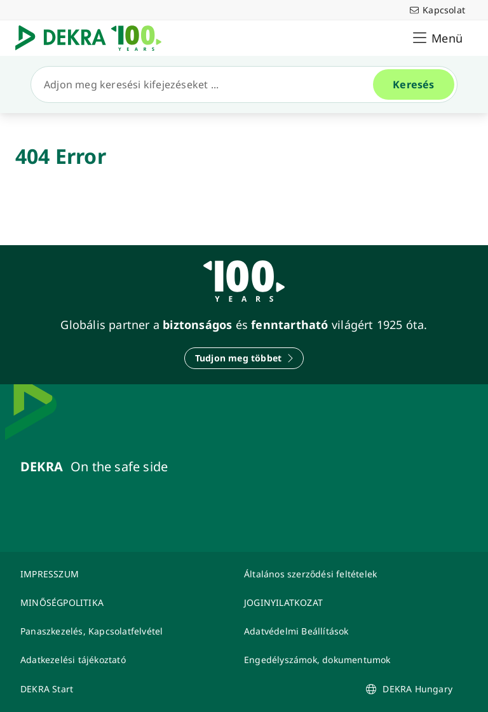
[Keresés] (207, 84)
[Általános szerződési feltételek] (348, 574)
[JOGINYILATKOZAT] (348, 602)
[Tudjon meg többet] (244, 358)
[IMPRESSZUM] (124, 574)
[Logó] (93, 38)
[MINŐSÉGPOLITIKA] (124, 602)
